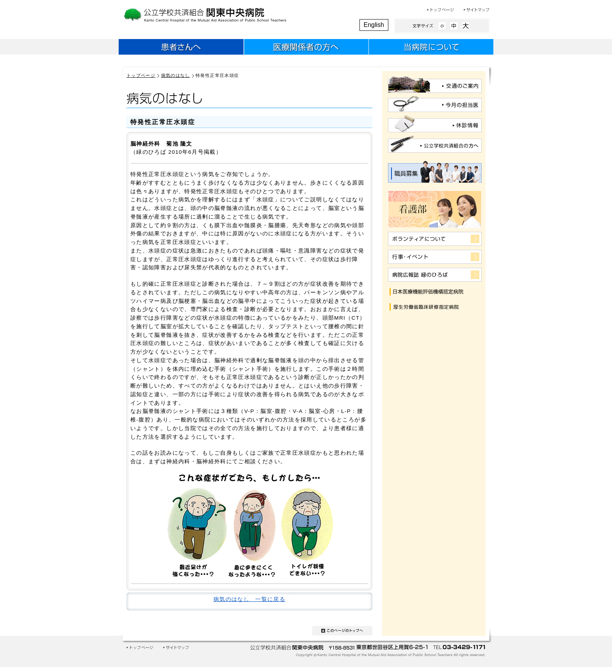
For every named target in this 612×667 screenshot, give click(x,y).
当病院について (430, 48)
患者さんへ (181, 48)
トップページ (440, 10)
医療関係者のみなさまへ (306, 48)
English (374, 24)
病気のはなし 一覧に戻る (249, 599)
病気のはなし (175, 75)
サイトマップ (476, 10)
